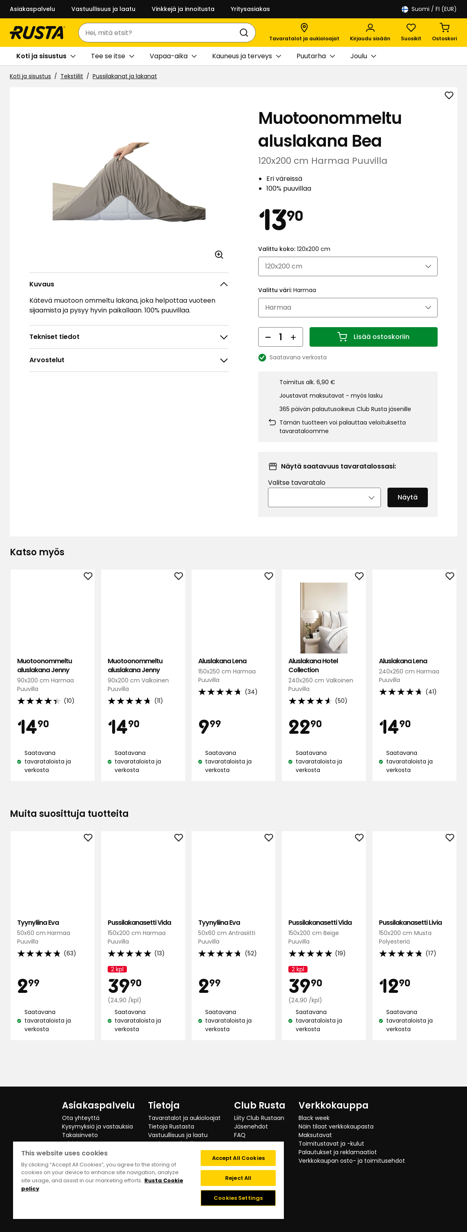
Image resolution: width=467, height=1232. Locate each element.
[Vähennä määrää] (268, 348)
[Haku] (245, 32)
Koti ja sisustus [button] (45, 56)
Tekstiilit (71, 76)
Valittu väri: (287, 301)
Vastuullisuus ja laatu (103, 9)
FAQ (240, 1135)
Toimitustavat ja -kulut (331, 1144)
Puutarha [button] (316, 56)
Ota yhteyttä (81, 1118)
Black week (314, 1118)
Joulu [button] (363, 56)
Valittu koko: (294, 260)
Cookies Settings (238, 1198)
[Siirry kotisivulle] (37, 32)
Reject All (238, 1178)
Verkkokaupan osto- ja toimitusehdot (352, 1161)
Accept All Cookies (238, 1158)
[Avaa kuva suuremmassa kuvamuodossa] (219, 255)
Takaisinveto (80, 1135)
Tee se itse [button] (112, 56)
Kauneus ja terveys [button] (246, 56)
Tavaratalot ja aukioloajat (184, 1118)
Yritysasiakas (250, 9)
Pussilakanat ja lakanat (125, 76)
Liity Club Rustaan (259, 1118)
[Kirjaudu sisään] (370, 32)
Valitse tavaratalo (296, 494)
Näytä (408, 508)
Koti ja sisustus (30, 76)
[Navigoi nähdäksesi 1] (228, 808)
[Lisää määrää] (293, 348)
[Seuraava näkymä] (450, 696)
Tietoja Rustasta (171, 1126)
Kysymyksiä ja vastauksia (97, 1126)
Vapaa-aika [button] (173, 56)
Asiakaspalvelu (32, 9)
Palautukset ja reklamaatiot (338, 1152)
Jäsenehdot (251, 1126)
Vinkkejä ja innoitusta (183, 9)
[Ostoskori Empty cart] (444, 32)
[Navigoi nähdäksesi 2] (239, 808)
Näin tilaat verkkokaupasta (336, 1126)
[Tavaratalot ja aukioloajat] (304, 32)
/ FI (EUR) (429, 9)
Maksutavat (315, 1135)
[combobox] (159, 32)
